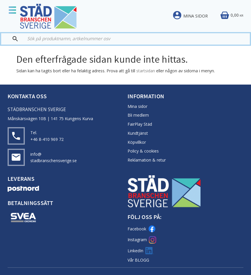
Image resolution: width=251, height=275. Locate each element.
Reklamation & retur (147, 160)
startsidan (145, 70)
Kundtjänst (138, 133)
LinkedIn (141, 250)
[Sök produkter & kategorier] (132, 39)
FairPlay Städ (140, 124)
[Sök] (12, 39)
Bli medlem (138, 115)
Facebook (142, 228)
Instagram (142, 240)
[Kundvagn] (231, 15)
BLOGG (142, 260)
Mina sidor (137, 106)
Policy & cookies (143, 151)
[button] (14, 11)
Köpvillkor (137, 142)
